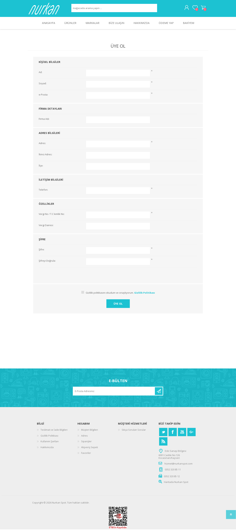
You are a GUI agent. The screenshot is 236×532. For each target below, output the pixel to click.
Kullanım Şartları (50, 444)
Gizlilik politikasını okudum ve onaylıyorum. (110, 295)
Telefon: (43, 192)
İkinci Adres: (45, 157)
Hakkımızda (47, 449)
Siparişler (86, 444)
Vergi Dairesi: (46, 227)
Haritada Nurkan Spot (176, 484)
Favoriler (86, 455)
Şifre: (41, 252)
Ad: (40, 74)
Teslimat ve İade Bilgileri (54, 432)
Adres (84, 438)
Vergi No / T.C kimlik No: (52, 216)
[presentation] (118, 277)
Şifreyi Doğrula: (47, 263)
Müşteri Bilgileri (89, 432)
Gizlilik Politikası (49, 438)
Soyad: (42, 86)
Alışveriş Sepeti (199, 9)
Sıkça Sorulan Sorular (134, 432)
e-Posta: (43, 97)
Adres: (42, 145)
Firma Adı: (44, 121)
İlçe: (41, 168)
